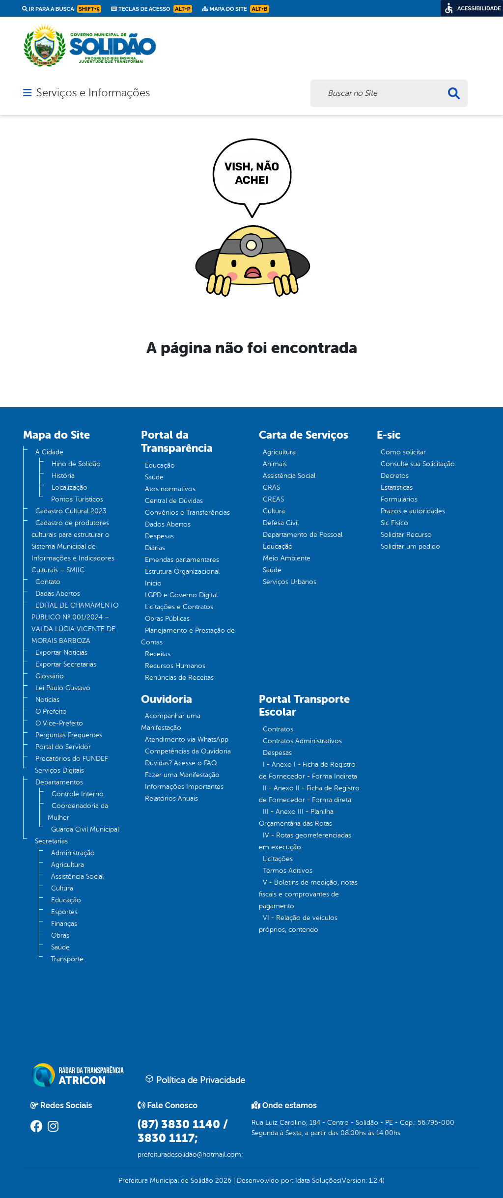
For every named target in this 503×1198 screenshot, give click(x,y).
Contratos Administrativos (302, 741)
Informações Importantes (184, 786)
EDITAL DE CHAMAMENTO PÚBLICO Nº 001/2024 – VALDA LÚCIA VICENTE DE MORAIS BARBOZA (74, 623)
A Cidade (49, 452)
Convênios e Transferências (187, 512)
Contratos (278, 729)
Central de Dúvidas (174, 500)
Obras (60, 935)
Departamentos (59, 782)
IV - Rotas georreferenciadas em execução (305, 841)
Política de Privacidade (195, 1079)
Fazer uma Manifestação (182, 775)
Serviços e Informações (93, 93)
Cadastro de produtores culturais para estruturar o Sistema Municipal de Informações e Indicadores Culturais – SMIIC (72, 546)
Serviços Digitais (59, 770)
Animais (275, 464)
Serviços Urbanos (289, 581)
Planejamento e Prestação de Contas (188, 636)
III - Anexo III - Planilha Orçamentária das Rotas (296, 817)
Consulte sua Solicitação (418, 464)
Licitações (278, 859)
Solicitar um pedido (410, 546)
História (63, 475)
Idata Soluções (317, 1180)
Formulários (399, 499)
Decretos (395, 475)
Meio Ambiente (286, 558)
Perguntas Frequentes (68, 735)
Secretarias (51, 841)
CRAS (271, 487)
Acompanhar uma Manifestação (170, 721)
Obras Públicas (167, 618)
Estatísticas (397, 487)
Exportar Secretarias (65, 664)
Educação (66, 900)
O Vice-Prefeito (59, 723)
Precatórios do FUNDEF (71, 758)
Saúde (60, 947)
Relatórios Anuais (171, 798)
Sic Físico (394, 523)
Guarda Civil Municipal (85, 829)
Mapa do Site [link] (235, 8)
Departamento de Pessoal (302, 534)
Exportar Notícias (61, 652)
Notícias (47, 699)
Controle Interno (78, 794)
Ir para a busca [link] (61, 8)
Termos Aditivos (287, 870)
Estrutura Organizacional (182, 571)
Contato (47, 581)
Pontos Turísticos (77, 499)
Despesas (159, 536)
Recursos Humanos (175, 665)
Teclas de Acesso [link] (151, 8)
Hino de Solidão (76, 464)
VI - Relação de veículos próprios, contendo (298, 923)
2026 (222, 1180)
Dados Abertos (168, 524)
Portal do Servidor (63, 747)
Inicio (153, 583)
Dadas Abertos (57, 593)
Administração (73, 853)
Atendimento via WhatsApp (186, 739)
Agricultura (67, 864)
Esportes (64, 912)
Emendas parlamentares (182, 559)
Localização (69, 487)
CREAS (273, 499)
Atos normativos (170, 489)
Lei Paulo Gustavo (62, 688)
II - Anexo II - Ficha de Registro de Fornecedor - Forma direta (309, 794)
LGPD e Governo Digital (181, 595)
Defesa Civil (281, 523)
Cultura (62, 888)
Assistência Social (77, 876)
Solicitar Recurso (406, 534)
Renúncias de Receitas (179, 677)
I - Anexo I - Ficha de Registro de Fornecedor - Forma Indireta (308, 770)
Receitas (157, 654)
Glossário (49, 676)
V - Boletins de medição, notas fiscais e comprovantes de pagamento (308, 894)
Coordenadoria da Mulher (78, 811)
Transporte (67, 959)
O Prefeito (51, 711)
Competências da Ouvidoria (188, 751)
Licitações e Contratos (179, 607)
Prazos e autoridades (413, 511)
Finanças (64, 923)
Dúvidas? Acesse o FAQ (181, 763)
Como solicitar (403, 452)
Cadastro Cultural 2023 (71, 511)
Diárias (155, 548)
